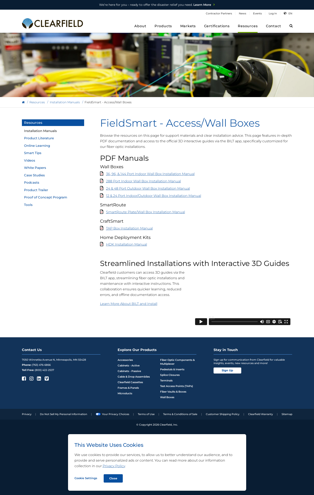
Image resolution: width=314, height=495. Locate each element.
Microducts (125, 393)
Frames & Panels (128, 387)
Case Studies (34, 175)
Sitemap (287, 414)
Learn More (155, 5)
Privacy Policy (114, 466)
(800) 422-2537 (44, 370)
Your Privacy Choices (112, 414)
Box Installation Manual (129, 228)
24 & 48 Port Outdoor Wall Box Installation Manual (148, 188)
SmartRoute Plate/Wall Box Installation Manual (145, 212)
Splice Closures (170, 374)
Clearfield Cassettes (130, 382)
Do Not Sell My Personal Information (63, 414)
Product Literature (39, 138)
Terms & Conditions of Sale (180, 414)
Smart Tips (32, 153)
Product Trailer (36, 190)
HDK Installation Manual (126, 244)
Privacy (27, 414)
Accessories (125, 360)
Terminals (166, 380)
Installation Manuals (40, 131)
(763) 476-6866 (41, 364)
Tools (28, 205)
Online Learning (37, 146)
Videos (29, 160)
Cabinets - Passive (129, 371)
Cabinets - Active (129, 365)
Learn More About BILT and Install (128, 304)
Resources (33, 123)
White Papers (35, 168)
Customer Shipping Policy (223, 414)
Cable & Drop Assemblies (134, 376)
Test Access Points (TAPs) (176, 386)
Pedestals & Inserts (172, 369)
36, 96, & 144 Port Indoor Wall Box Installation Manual (150, 174)
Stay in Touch (226, 350)
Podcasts (31, 182)
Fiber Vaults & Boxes (173, 391)
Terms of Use (146, 414)
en (290, 13)
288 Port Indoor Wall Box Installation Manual (143, 181)
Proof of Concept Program (45, 197)
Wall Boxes (167, 397)
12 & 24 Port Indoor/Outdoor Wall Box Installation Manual (153, 196)
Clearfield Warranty (260, 414)
